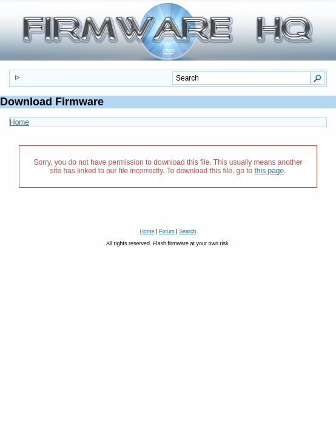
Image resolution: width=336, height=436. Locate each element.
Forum (167, 231)
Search (188, 231)
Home (19, 122)
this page (269, 171)
